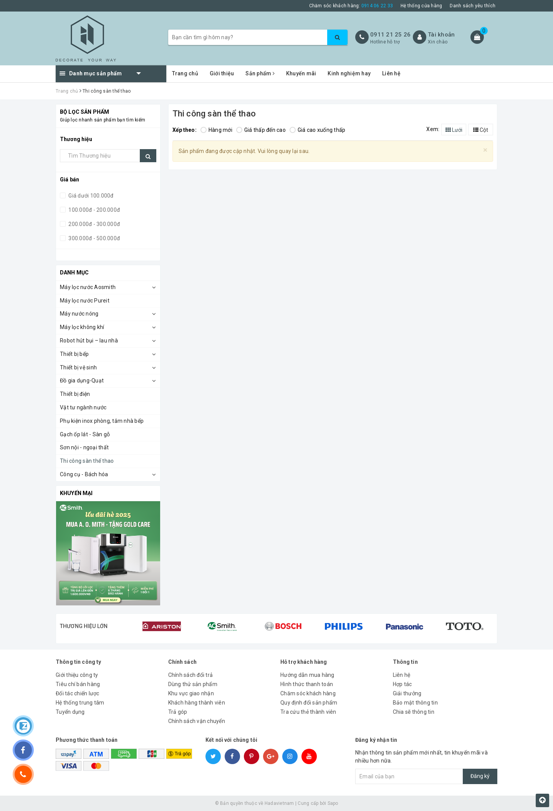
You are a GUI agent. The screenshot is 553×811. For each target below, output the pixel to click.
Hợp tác (402, 684)
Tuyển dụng (70, 712)
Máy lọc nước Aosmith (88, 287)
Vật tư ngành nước (83, 407)
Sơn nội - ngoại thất (84, 447)
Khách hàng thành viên (196, 703)
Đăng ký (480, 776)
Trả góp (177, 712)
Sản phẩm (260, 73)
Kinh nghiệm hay (349, 73)
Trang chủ (185, 73)
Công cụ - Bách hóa (84, 474)
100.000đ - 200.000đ (93, 210)
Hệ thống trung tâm (80, 703)
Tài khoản (441, 34)
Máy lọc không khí (82, 327)
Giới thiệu (222, 73)
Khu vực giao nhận (191, 693)
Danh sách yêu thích (472, 5)
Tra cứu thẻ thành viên (308, 712)
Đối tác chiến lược (77, 693)
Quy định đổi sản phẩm (308, 703)
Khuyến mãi (301, 73)
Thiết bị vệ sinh (78, 367)
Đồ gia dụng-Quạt (82, 380)
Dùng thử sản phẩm (192, 684)
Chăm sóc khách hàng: (351, 5)
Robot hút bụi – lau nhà (89, 340)
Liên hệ (391, 73)
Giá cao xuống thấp (318, 130)
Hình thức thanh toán (306, 684)
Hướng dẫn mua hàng (307, 675)
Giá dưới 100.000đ (90, 196)
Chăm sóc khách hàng (308, 693)
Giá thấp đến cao (261, 130)
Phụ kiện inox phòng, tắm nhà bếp (102, 421)
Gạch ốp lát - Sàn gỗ (85, 434)
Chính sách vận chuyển (196, 721)
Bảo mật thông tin (415, 703)
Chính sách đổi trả (190, 675)
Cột (480, 130)
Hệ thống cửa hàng (421, 5)
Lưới (453, 130)
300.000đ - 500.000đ (93, 238)
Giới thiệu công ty (77, 675)
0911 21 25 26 (390, 34)
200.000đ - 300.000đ (93, 224)
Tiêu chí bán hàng (78, 684)
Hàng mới (216, 130)
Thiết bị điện (75, 394)
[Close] (485, 150)
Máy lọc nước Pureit (84, 300)
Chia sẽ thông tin (413, 712)
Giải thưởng (407, 693)
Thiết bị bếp (74, 354)
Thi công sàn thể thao (87, 461)
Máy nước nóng (79, 314)
